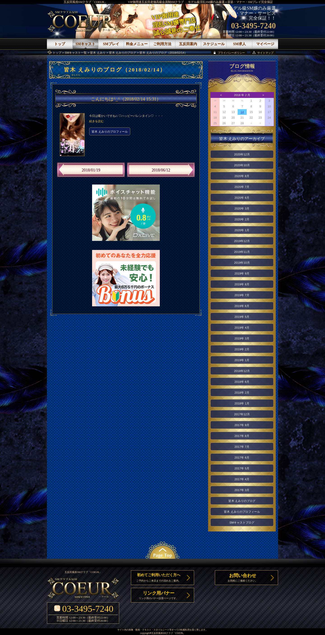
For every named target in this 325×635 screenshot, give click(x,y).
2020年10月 (242, 165)
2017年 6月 (241, 457)
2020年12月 (242, 154)
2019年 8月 (241, 284)
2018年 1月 (241, 403)
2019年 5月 (241, 317)
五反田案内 (188, 44)
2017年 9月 (241, 425)
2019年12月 (242, 241)
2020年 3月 (241, 208)
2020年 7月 (241, 187)
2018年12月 (242, 371)
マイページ (265, 44)
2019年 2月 (241, 349)
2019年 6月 (241, 306)
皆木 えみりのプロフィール (110, 131)
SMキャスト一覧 (76, 52)
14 (242, 112)
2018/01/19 (91, 170)
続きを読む (96, 121)
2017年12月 (242, 414)
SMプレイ (111, 44)
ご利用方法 (162, 44)
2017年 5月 (241, 468)
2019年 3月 (241, 338)
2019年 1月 (241, 360)
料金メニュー (137, 44)
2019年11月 (242, 252)
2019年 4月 (241, 327)
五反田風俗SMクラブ (162, 633)
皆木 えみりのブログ (122, 52)
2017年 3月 (241, 490)
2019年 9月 (241, 273)
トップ (57, 52)
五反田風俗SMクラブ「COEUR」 (85, 2)
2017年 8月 (241, 436)
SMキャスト (85, 44)
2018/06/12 (161, 170)
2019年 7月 (241, 295)
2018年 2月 (241, 392)
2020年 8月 (241, 176)
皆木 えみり (98, 52)
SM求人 (239, 44)
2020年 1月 (241, 230)
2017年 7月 (241, 446)
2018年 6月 (241, 381)
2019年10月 (242, 262)
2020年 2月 (241, 219)
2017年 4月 (241, 479)
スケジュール (214, 44)
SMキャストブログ (242, 522)
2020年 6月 (241, 197)
